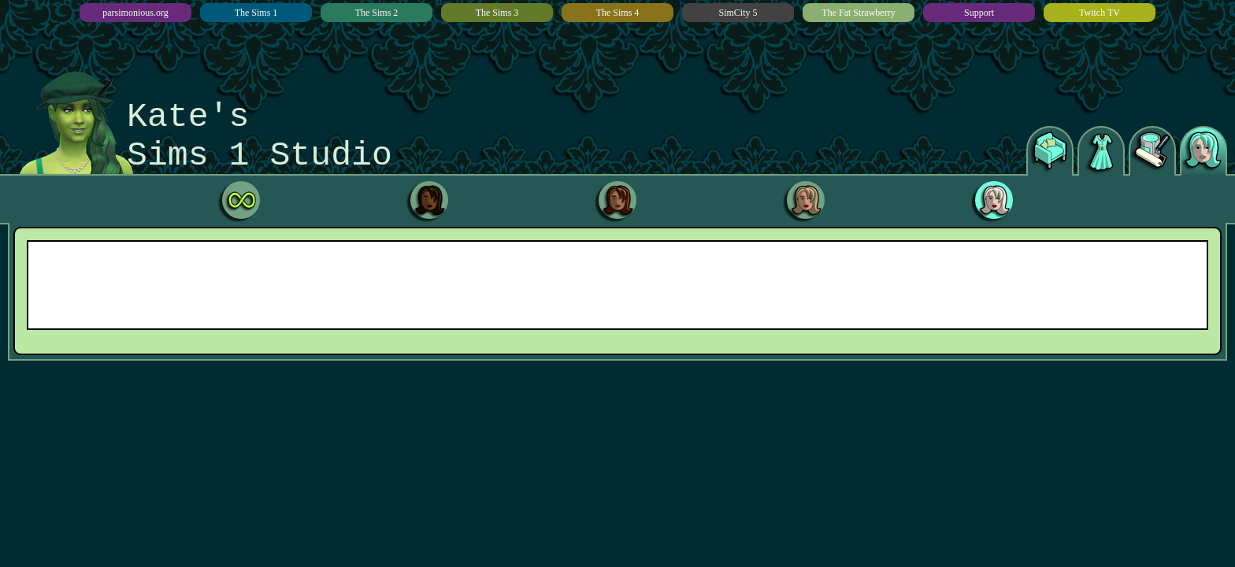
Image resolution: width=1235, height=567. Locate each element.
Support (979, 12)
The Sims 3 (497, 12)
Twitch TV (1099, 12)
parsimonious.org (135, 12)
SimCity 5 (737, 12)
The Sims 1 (256, 12)
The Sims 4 (618, 12)
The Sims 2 (377, 12)
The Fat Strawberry (858, 12)
